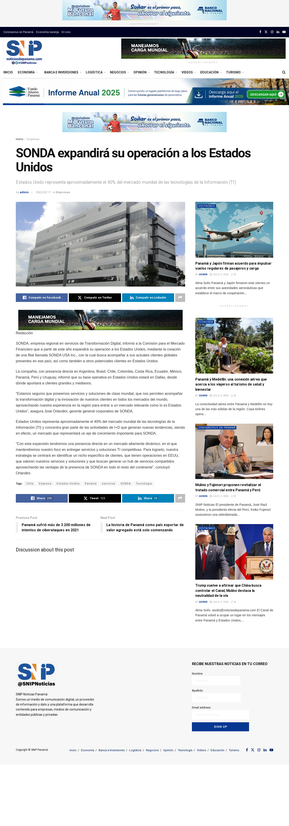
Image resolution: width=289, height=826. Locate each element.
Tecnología (164, 72)
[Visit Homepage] (24, 52)
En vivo (66, 32)
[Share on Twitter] (95, 297)
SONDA (126, 483)
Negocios (118, 72)
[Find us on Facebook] (260, 32)
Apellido (216, 695)
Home (19, 139)
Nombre (216, 678)
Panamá (91, 483)
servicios (108, 483)
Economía (26, 72)
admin (24, 192)
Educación (209, 72)
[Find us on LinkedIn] (278, 32)
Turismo (233, 72)
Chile (30, 483)
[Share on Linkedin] (148, 297)
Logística (94, 72)
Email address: (220, 712)
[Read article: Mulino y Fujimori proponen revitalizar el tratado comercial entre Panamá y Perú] (234, 451)
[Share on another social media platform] (180, 297)
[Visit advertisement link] (144, 10)
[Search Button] (284, 72)
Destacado (206, 206)
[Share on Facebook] (42, 297)
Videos (187, 72)
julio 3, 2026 (219, 274)
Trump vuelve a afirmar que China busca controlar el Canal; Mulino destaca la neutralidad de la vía (228, 590)
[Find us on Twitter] (266, 32)
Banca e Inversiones (61, 72)
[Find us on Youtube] (284, 32)
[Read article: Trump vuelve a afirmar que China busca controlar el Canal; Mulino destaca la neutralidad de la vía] (234, 552)
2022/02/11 (43, 192)
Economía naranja (47, 32)
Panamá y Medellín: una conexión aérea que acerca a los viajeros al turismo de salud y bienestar (231, 384)
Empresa (45, 483)
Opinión (140, 72)
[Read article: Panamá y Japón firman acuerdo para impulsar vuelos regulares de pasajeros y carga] (234, 230)
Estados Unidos (68, 483)
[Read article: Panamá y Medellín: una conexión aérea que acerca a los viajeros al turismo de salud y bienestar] (234, 346)
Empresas (33, 139)
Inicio (8, 72)
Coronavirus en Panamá (18, 32)
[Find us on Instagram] (272, 32)
